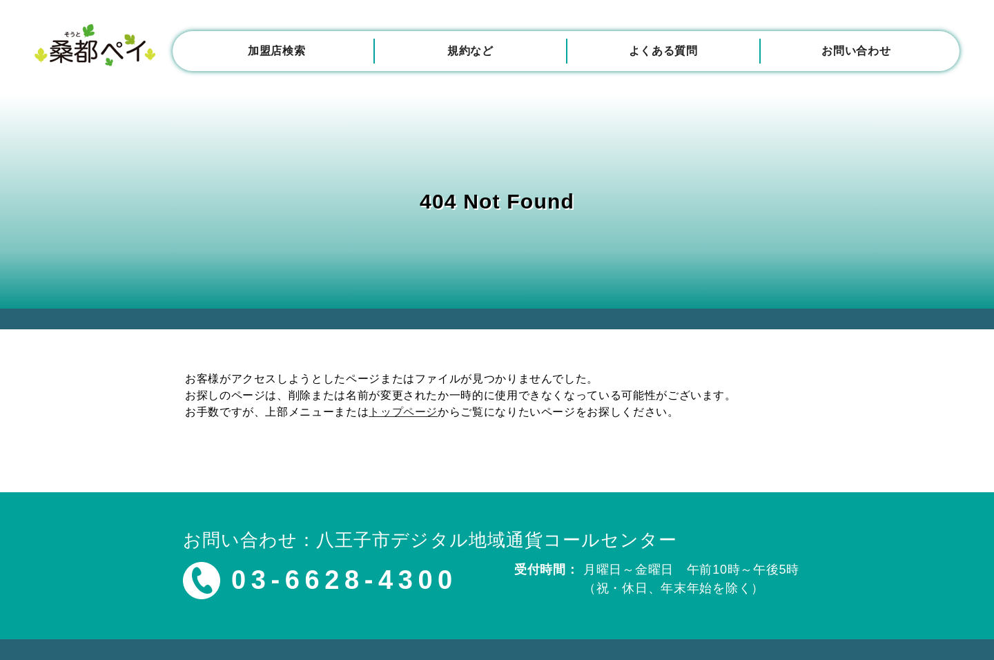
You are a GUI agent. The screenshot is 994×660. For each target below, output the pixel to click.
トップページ (403, 412)
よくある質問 (663, 51)
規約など (470, 51)
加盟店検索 (276, 51)
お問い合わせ (855, 51)
